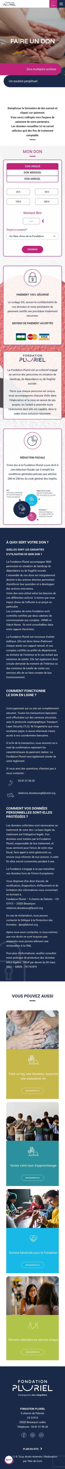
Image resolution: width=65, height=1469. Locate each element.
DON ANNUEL (25, 178)
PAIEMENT (25, 249)
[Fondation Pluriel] (9, 5)
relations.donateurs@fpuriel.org (24, 908)
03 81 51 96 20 (39, 1426)
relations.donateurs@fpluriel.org (36, 793)
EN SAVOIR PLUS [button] (33, 1091)
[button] (61, 4)
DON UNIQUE (25, 166)
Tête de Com (34, 1461)
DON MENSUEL (25, 172)
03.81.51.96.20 (26, 780)
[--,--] (24, 221)
